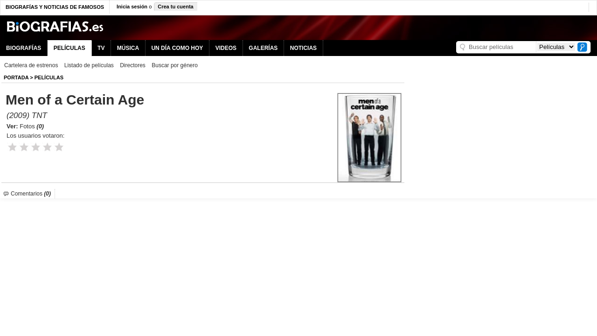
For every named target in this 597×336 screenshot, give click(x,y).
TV (100, 48)
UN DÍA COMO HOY (177, 48)
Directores (133, 65)
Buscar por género (175, 65)
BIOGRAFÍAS (23, 48)
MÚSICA (128, 48)
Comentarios (31, 193)
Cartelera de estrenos (31, 65)
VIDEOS (225, 48)
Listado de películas (89, 65)
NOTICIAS (303, 48)
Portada (16, 77)
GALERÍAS (263, 48)
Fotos (32, 126)
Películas (49, 77)
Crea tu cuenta (175, 6)
